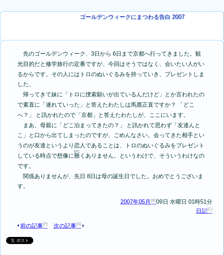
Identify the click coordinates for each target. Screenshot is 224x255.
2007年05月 (139, 162)
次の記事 (62, 186)
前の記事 (33, 186)
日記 (204, 171)
